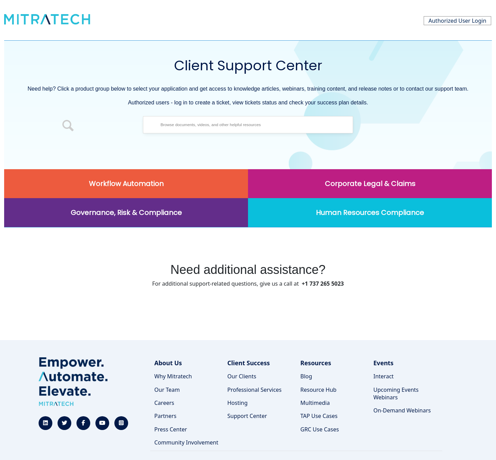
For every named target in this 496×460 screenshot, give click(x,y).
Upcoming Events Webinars (395, 393)
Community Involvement (186, 442)
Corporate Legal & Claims (370, 183)
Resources (315, 363)
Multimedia (315, 403)
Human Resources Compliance (370, 212)
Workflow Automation (126, 183)
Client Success (248, 363)
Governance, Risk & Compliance (126, 212)
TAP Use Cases (319, 416)
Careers (164, 403)
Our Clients (241, 376)
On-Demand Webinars (402, 410)
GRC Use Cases (319, 429)
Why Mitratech (173, 376)
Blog (306, 376)
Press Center (170, 429)
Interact (383, 376)
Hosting (237, 403)
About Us (168, 363)
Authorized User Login (457, 20)
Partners (165, 416)
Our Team (167, 389)
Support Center (247, 416)
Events (383, 363)
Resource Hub (318, 389)
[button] (68, 126)
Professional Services (254, 389)
